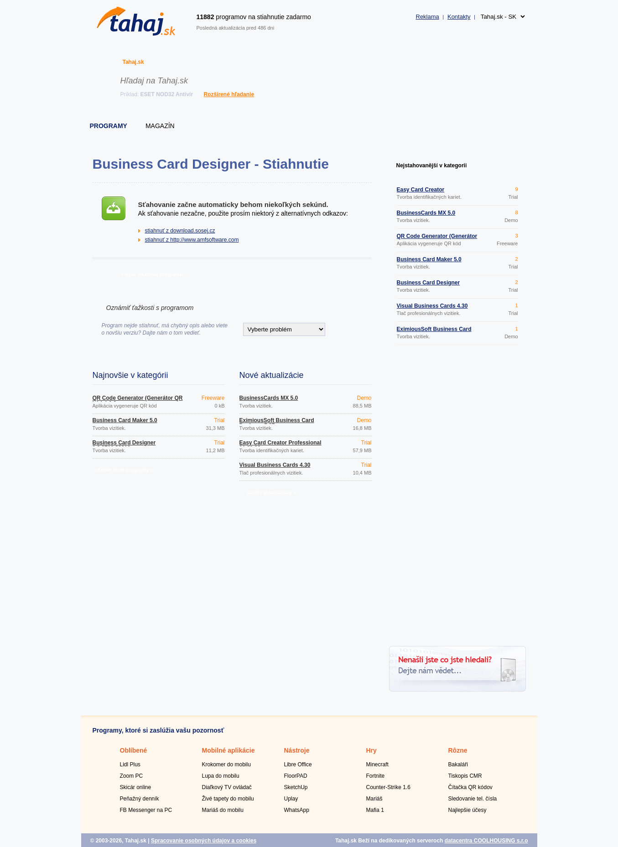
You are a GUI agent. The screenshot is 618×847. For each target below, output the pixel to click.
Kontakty (459, 16)
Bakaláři (458, 764)
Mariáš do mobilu (223, 810)
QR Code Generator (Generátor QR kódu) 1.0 (138, 401)
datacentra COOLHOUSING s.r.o (486, 840)
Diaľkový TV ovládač (227, 787)
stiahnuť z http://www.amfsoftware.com (192, 240)
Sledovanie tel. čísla (472, 798)
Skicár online (135, 787)
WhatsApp (296, 810)
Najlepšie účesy (467, 810)
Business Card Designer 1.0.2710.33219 (124, 445)
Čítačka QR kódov (470, 787)
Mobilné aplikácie (228, 750)
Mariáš (374, 798)
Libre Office (298, 764)
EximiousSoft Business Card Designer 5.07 (276, 423)
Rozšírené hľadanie (228, 94)
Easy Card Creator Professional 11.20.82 (280, 445)
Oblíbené (133, 750)
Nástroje (297, 750)
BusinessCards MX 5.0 (268, 398)
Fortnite (375, 776)
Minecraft (377, 764)
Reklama (427, 16)
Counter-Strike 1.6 (388, 787)
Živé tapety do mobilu (228, 798)
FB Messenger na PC (146, 810)
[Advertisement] (457, 497)
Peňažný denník (139, 798)
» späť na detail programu (152, 274)
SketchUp (296, 787)
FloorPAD (295, 776)
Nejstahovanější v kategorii (431, 165)
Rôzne (457, 750)
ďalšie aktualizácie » (271, 492)
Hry (371, 750)
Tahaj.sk (133, 62)
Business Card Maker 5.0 (125, 420)
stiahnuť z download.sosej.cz (180, 230)
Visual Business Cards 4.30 (275, 465)
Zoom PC (131, 776)
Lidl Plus (130, 764)
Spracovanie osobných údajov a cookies (203, 840)
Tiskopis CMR (465, 776)
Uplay (291, 798)
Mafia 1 (375, 810)
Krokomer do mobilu (226, 764)
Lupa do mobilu (220, 776)
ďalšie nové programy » (124, 470)
